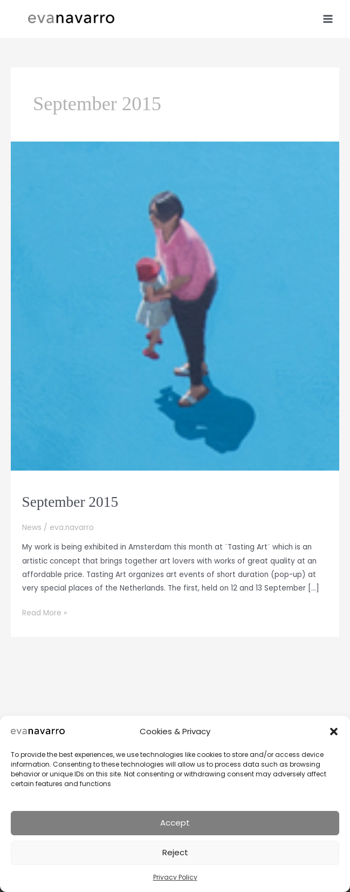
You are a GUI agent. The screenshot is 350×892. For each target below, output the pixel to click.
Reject (175, 852)
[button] (333, 731)
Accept (175, 822)
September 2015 (70, 502)
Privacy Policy (175, 877)
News (32, 527)
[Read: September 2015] (175, 305)
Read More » (44, 613)
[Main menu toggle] (328, 19)
